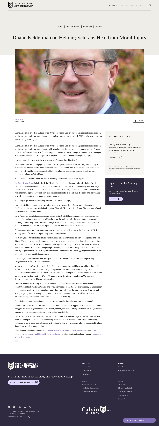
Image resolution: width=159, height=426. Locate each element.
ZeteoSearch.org (130, 166)
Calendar (121, 367)
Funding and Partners (125, 391)
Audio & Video (87, 370)
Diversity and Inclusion (125, 388)
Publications (86, 374)
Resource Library (87, 367)
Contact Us (121, 399)
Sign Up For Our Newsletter (139, 420)
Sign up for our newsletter (24, 382)
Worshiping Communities (90, 388)
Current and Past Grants (89, 391)
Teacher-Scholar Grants (89, 384)
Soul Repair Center (26, 183)
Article (59, 26)
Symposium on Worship (126, 370)
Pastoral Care (87, 26)
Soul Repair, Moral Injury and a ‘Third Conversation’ (65, 331)
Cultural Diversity (72, 26)
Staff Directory (123, 395)
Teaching (99, 26)
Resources (113, 5)
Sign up (116, 199)
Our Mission (122, 384)
